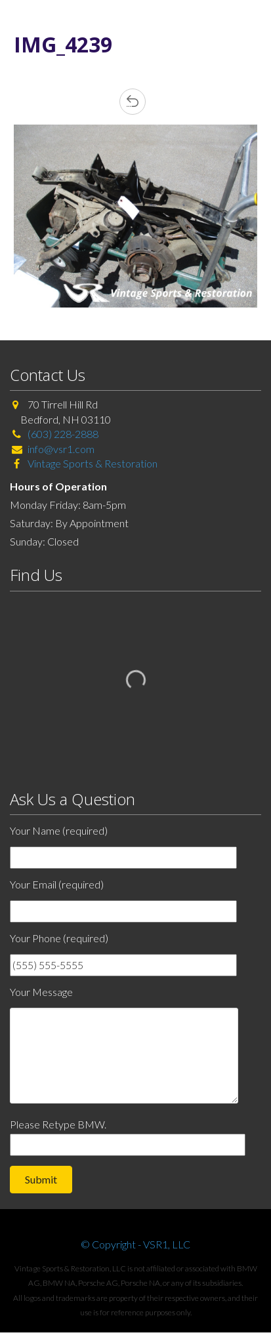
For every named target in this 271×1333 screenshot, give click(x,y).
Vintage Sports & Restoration (91, 463)
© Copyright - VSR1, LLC (135, 1244)
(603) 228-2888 (63, 434)
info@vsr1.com (61, 449)
